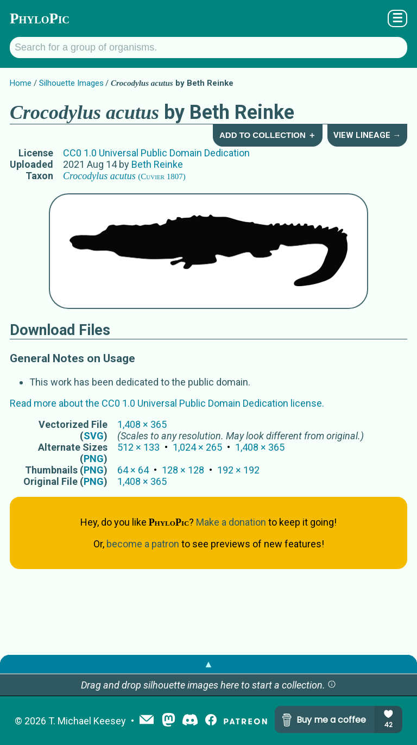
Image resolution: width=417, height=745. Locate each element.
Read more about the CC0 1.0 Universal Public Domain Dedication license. (167, 403)
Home (20, 83)
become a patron (142, 544)
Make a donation (231, 522)
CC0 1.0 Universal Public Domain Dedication (156, 153)
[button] (331, 685)
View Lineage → (367, 135)
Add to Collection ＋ (267, 135)
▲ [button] (208, 664)
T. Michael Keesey (87, 721)
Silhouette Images (71, 83)
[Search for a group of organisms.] (208, 47)
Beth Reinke (157, 164)
